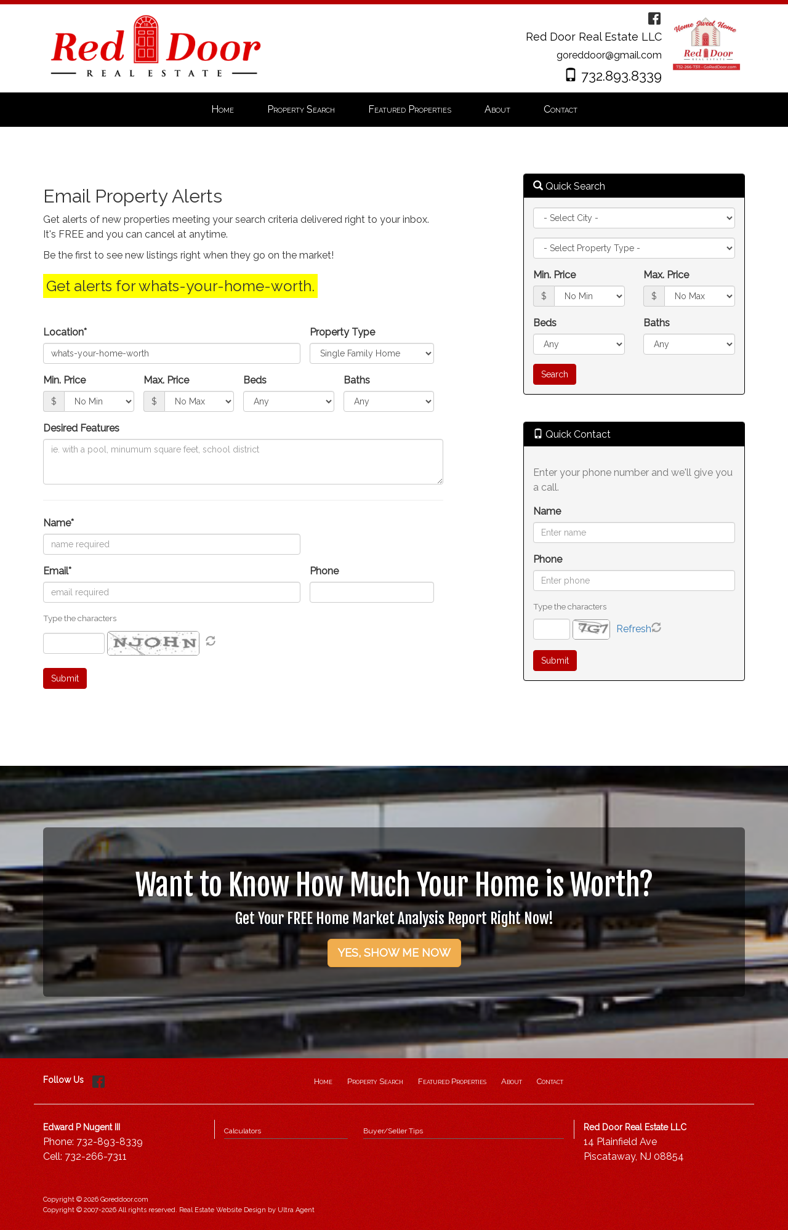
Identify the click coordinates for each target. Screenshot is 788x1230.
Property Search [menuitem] (301, 109)
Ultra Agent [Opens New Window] (296, 1210)
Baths (357, 380)
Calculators (242, 1131)
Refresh (633, 629)
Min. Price (64, 380)
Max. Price (166, 380)
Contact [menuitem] (560, 109)
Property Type (342, 332)
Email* (57, 571)
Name (547, 511)
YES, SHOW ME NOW (394, 952)
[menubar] (394, 110)
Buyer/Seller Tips (393, 1131)
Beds (255, 380)
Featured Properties (452, 1081)
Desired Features (81, 428)
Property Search (375, 1081)
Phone (324, 571)
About (511, 1081)
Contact (550, 1081)
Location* (65, 332)
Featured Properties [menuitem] (409, 109)
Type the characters (569, 606)
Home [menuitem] (222, 109)
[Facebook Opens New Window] (654, 17)
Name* (58, 523)
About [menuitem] (497, 109)
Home (323, 1081)
